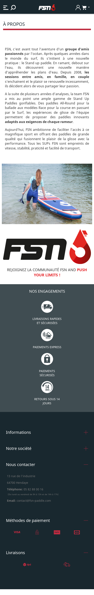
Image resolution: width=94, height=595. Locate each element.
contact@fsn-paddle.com (34, 501)
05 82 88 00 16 (33, 489)
